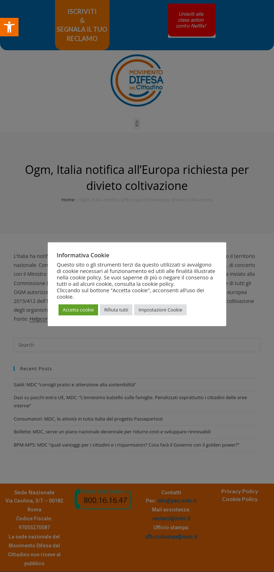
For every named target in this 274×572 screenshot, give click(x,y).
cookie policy (157, 283)
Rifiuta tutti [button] (116, 309)
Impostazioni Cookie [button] (160, 309)
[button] (9, 27)
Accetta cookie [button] (78, 309)
